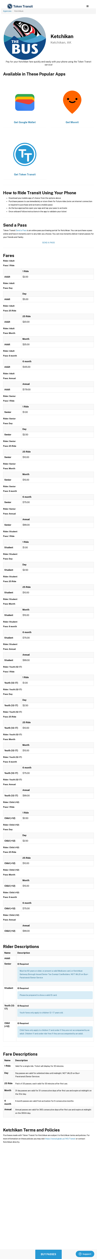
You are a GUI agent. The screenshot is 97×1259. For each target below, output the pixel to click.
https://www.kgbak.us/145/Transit (60, 1139)
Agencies (7, 11)
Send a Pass (21, 230)
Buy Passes (48, 1254)
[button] (88, 6)
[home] (19, 6)
